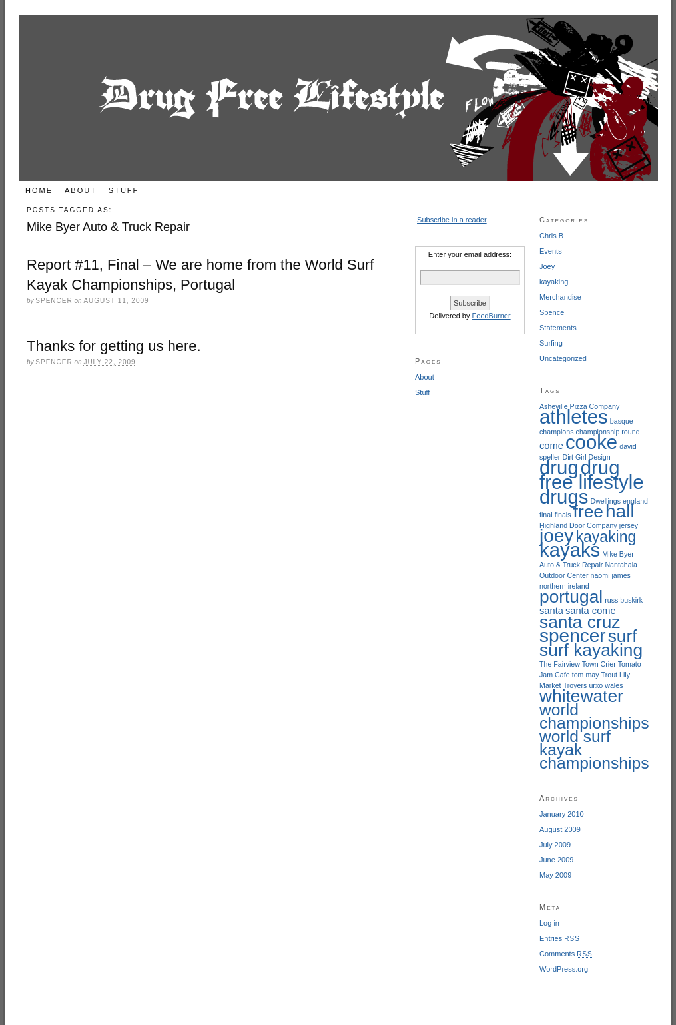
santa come (590, 610)
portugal (571, 597)
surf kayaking (591, 650)
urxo (596, 685)
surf (622, 636)
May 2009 (555, 875)
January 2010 (561, 814)
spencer (572, 635)
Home (39, 190)
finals (563, 515)
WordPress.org (563, 969)
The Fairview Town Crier (577, 664)
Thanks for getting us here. (114, 346)
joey (556, 535)
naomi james (611, 575)
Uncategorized (563, 358)
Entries (559, 938)
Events (550, 251)
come (551, 445)
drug (559, 467)
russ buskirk (624, 600)
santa (551, 610)
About (81, 190)
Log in (549, 923)
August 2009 (560, 829)
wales (614, 685)
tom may (585, 675)
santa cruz (579, 622)
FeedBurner (491, 316)
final (546, 515)
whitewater (581, 696)
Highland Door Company (578, 525)
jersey (628, 525)
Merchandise (560, 297)
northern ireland (564, 586)
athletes (573, 417)
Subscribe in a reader (452, 220)
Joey (547, 266)
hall (620, 511)
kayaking (553, 282)
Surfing (551, 343)
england (635, 501)
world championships (594, 716)
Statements (558, 328)
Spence (551, 312)
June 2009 (556, 860)
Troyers (575, 685)
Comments (566, 954)
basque (621, 421)
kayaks (569, 550)
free (588, 511)
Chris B (551, 236)
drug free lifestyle (591, 474)
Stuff (124, 190)
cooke (591, 442)
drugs (563, 497)
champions (556, 432)
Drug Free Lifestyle (338, 98)
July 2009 (555, 845)
